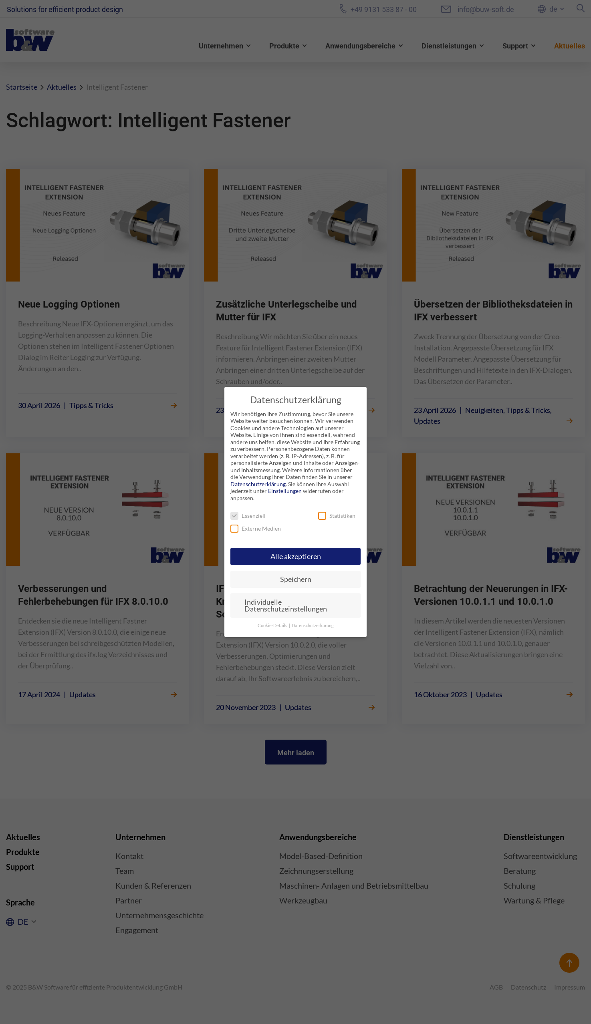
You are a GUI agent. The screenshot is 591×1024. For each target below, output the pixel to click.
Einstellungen (285, 490)
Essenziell (248, 515)
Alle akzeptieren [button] (295, 556)
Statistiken (336, 515)
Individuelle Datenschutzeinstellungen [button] (285, 606)
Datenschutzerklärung (258, 484)
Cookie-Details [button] (273, 625)
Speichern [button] (295, 579)
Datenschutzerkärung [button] (313, 625)
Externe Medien (255, 528)
